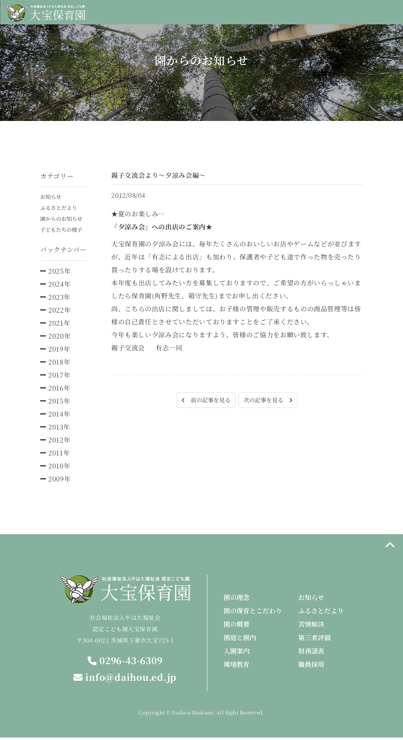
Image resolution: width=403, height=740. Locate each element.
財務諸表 (311, 653)
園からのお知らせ (63, 220)
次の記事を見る (272, 400)
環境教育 (237, 666)
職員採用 (311, 666)
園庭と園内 (240, 639)
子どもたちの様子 (63, 231)
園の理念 (237, 599)
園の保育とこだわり (253, 612)
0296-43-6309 (125, 662)
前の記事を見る (202, 400)
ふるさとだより (60, 208)
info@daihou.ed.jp (125, 679)
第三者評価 (314, 639)
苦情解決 (311, 626)
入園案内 (237, 653)
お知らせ (51, 197)
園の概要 (237, 626)
